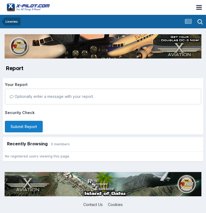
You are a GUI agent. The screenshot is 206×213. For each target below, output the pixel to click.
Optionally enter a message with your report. (52, 96)
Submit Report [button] (24, 126)
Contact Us (93, 204)
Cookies (115, 204)
